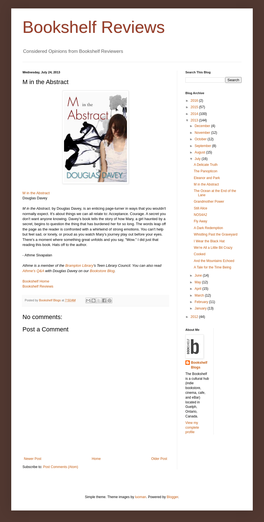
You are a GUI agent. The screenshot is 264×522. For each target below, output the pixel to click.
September (203, 146)
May (198, 282)
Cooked (199, 254)
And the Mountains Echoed (214, 261)
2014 (195, 114)
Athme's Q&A (33, 271)
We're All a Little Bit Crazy (213, 248)
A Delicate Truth (206, 165)
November (203, 133)
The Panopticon (205, 171)
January (201, 308)
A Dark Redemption (208, 228)
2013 (195, 120)
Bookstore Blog (102, 271)
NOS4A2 (200, 215)
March (200, 295)
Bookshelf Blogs (199, 365)
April (198, 289)
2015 (195, 107)
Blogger (172, 497)
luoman (140, 497)
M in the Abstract (206, 184)
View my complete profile (192, 427)
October (201, 139)
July (198, 159)
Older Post (159, 459)
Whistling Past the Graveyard (215, 234)
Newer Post (32, 459)
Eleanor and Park (207, 178)
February (202, 302)
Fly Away (200, 221)
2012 (195, 317)
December (203, 126)
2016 (195, 101)
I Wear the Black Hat (209, 241)
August (200, 152)
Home (96, 459)
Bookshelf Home (35, 281)
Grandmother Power (209, 202)
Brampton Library (79, 265)
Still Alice (200, 208)
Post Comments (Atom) (60, 467)
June (199, 275)
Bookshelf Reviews (93, 27)
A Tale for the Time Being (212, 267)
